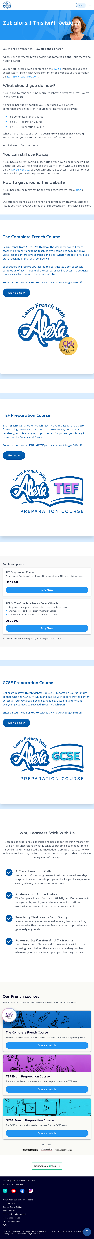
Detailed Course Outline (12, 1207)
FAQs (5, 1225)
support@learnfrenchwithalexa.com (19, 1180)
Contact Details (9, 1203)
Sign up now (16, 292)
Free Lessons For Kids (11, 1218)
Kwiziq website (20, 169)
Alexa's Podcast (9, 1210)
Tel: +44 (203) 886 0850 (13, 1184)
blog (78, 189)
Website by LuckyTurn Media (29, 1233)
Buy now (14, 455)
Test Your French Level (11, 1221)
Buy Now (47, 590)
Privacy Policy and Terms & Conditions (18, 1200)
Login (81, 5)
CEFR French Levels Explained (14, 1214)
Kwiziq (57, 68)
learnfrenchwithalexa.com (22, 76)
